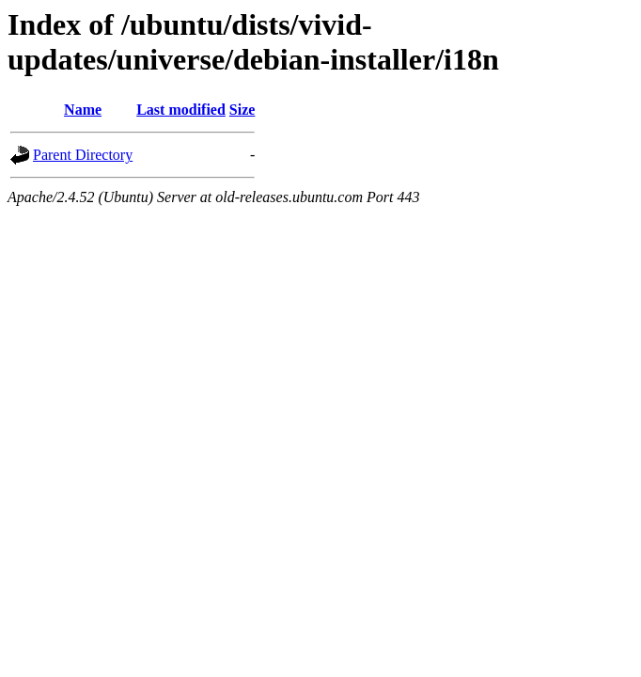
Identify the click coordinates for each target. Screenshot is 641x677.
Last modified (181, 110)
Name (83, 110)
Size (242, 110)
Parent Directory (83, 155)
